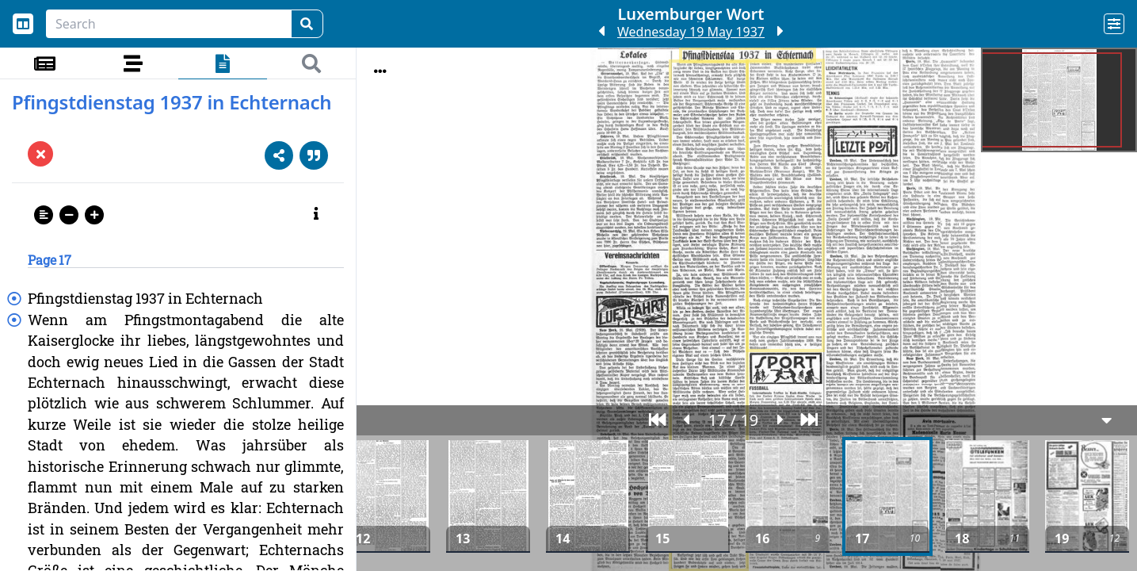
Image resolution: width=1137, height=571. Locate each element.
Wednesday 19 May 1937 (691, 31)
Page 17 (49, 259)
